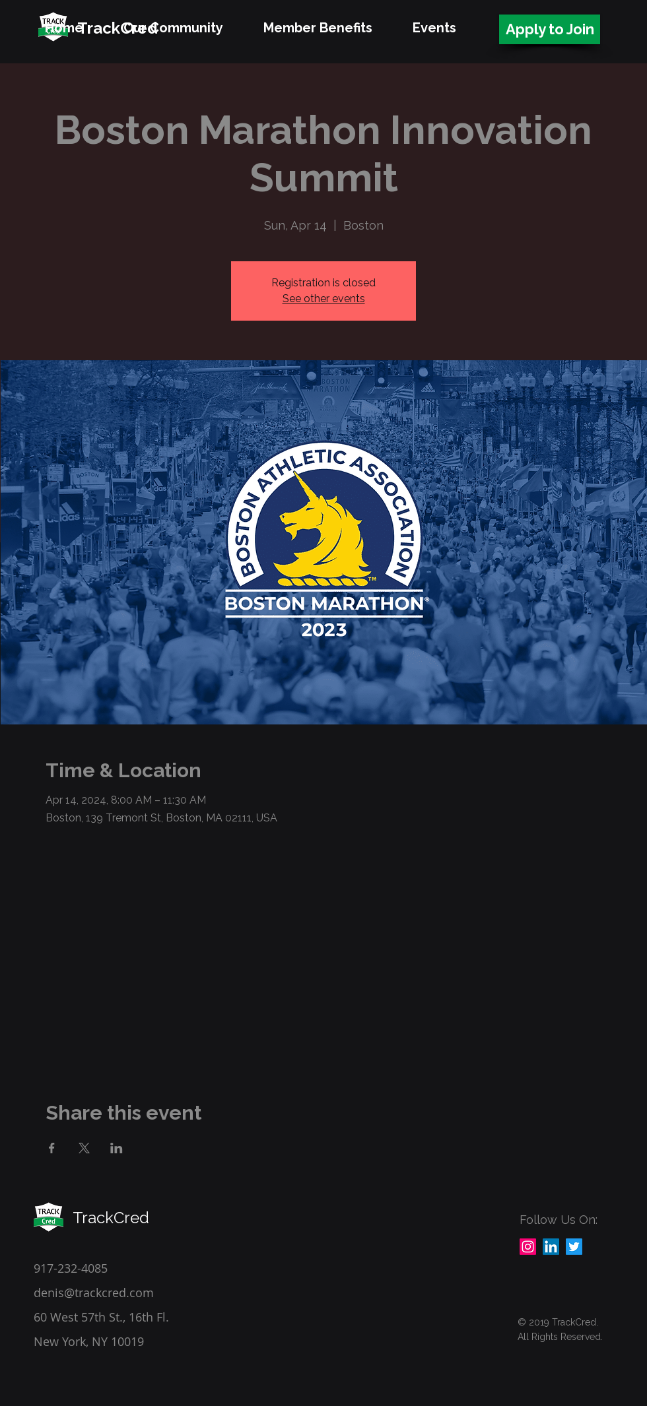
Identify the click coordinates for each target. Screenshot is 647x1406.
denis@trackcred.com (94, 1292)
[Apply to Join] (549, 29)
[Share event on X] (84, 1148)
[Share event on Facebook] (52, 1148)
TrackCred (111, 1217)
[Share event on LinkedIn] (116, 1148)
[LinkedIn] (551, 1246)
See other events (324, 298)
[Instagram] (528, 1246)
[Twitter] (574, 1246)
